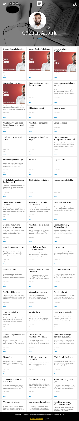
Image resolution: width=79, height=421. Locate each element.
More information (36, 418)
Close (47, 418)
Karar (39, 38)
